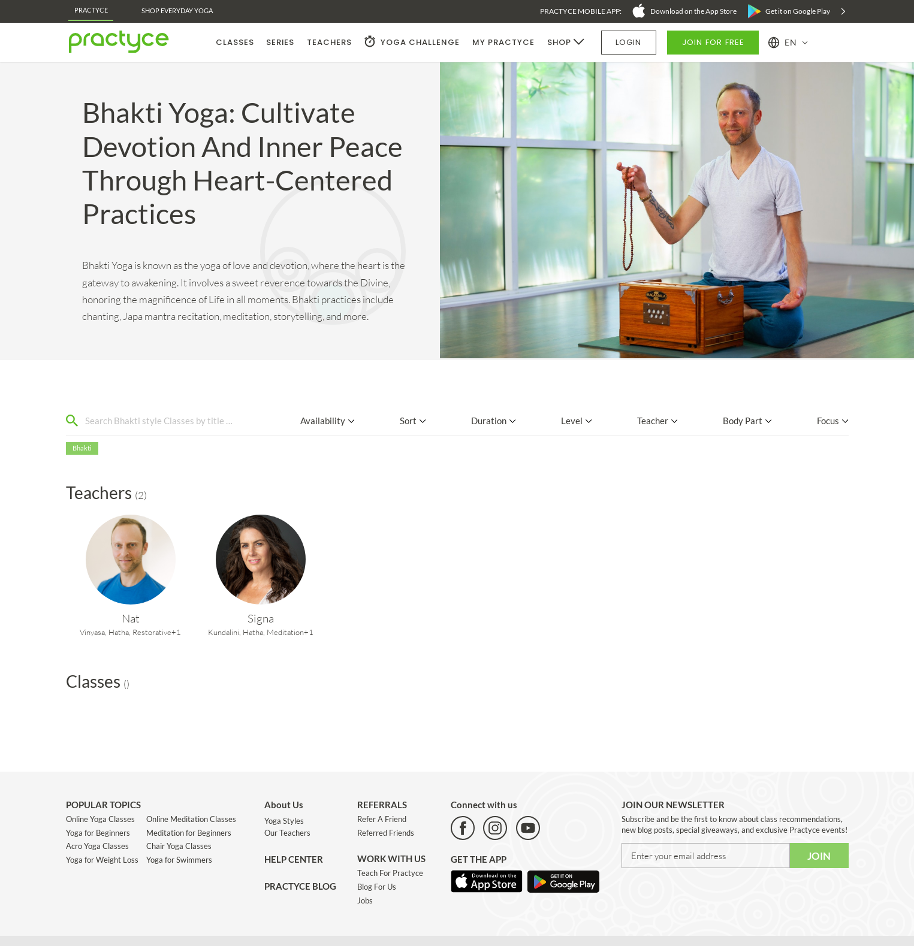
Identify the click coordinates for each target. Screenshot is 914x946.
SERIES (280, 42)
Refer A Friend (381, 819)
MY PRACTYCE (503, 42)
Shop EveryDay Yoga (177, 10)
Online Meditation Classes (191, 819)
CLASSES (235, 42)
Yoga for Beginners (98, 833)
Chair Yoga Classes (179, 846)
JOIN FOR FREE (713, 42)
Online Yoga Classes (100, 819)
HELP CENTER (293, 859)
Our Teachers (287, 833)
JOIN (819, 856)
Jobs (365, 900)
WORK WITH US (391, 858)
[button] (788, 43)
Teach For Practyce (390, 873)
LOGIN (628, 42)
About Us (283, 804)
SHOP (559, 42)
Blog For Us (376, 886)
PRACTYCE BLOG (300, 886)
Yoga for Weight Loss (102, 860)
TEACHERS (329, 42)
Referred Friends (385, 833)
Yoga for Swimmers (179, 860)
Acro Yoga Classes (97, 846)
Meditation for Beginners (188, 833)
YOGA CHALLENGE (420, 42)
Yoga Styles (284, 821)
